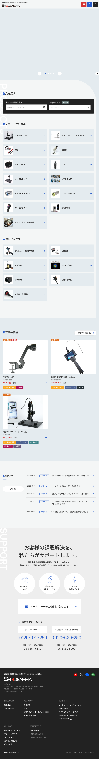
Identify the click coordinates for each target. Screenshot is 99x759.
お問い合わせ (34, 731)
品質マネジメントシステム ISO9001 (36, 712)
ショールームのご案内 (12, 731)
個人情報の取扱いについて (12, 752)
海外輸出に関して (10, 741)
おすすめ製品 (9, 708)
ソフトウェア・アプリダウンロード (71, 705)
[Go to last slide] (39, 73)
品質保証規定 (63, 708)
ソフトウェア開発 (10, 734)
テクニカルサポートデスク (68, 712)
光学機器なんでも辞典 (66, 715)
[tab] (45, 73)
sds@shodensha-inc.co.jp (13, 691)
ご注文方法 (8, 744)
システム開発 (9, 737)
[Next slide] (60, 73)
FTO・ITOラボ (64, 719)
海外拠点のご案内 (30, 715)
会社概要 (27, 705)
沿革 (25, 708)
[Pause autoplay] (97, 73)
